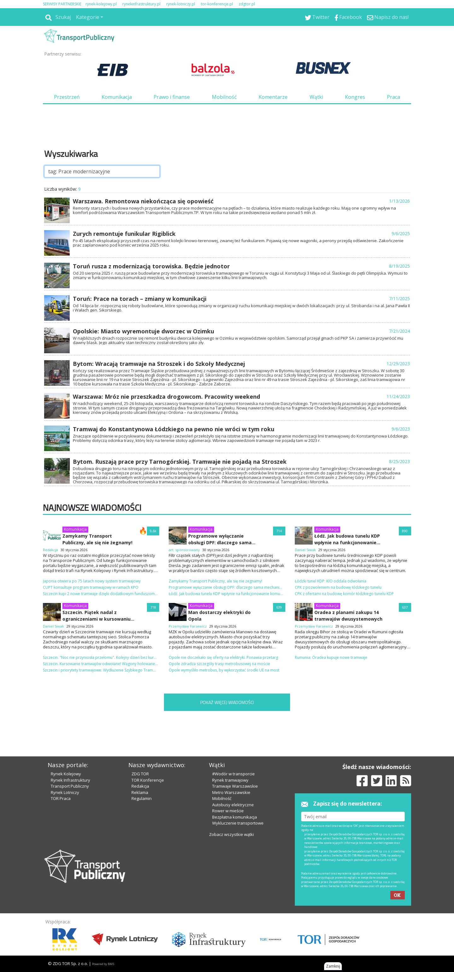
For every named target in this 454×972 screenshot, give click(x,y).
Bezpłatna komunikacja (234, 817)
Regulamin (141, 798)
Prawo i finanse (172, 96)
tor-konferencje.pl (217, 4)
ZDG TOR (140, 774)
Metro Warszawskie (231, 792)
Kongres (355, 96)
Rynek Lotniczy (65, 792)
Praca (393, 96)
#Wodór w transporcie (233, 774)
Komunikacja (117, 96)
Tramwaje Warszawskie (235, 786)
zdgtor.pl (247, 4)
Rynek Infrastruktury (70, 780)
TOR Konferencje (147, 780)
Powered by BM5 (103, 964)
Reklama (139, 792)
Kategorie (87, 17)
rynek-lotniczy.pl (180, 4)
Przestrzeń (67, 96)
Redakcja (140, 786)
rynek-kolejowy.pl (101, 4)
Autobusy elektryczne (233, 805)
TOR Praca (61, 798)
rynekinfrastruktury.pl (141, 4)
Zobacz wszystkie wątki (231, 834)
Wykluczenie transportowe (238, 823)
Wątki (316, 96)
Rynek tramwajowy (230, 780)
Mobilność (224, 96)
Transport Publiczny (70, 786)
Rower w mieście (228, 811)
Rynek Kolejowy (66, 774)
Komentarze (273, 96)
